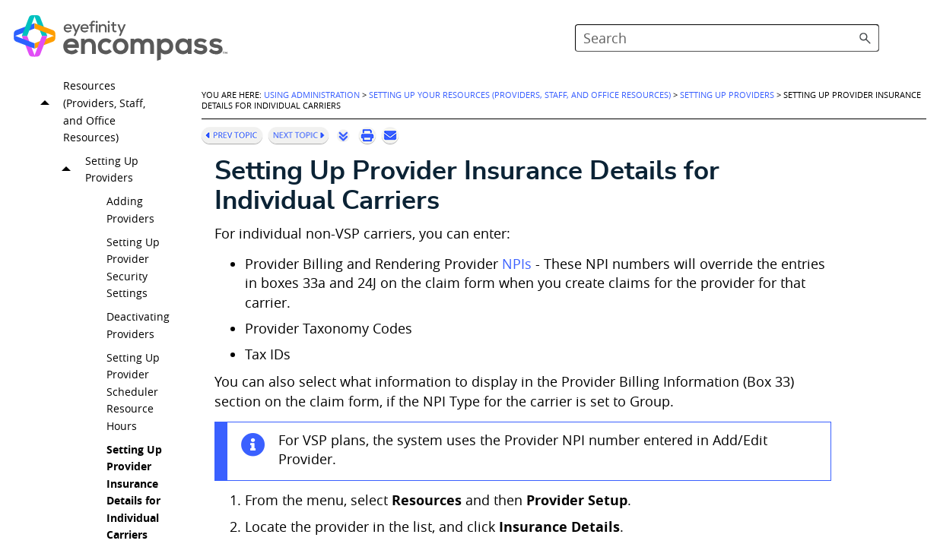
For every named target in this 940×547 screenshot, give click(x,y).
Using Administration (312, 95)
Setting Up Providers (98, 193)
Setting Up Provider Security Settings (133, 291)
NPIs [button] (517, 264)
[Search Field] (727, 37)
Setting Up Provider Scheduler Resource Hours (133, 415)
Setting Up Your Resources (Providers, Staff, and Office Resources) (91, 127)
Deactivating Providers (138, 349)
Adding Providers (130, 233)
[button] (865, 37)
